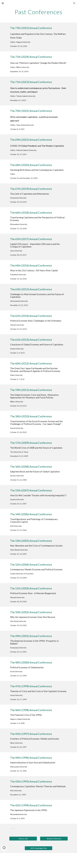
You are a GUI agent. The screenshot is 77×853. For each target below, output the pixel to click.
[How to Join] (23, 838)
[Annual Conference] (54, 838)
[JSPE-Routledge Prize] (38, 848)
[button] (3, 3)
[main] (38, 12)
